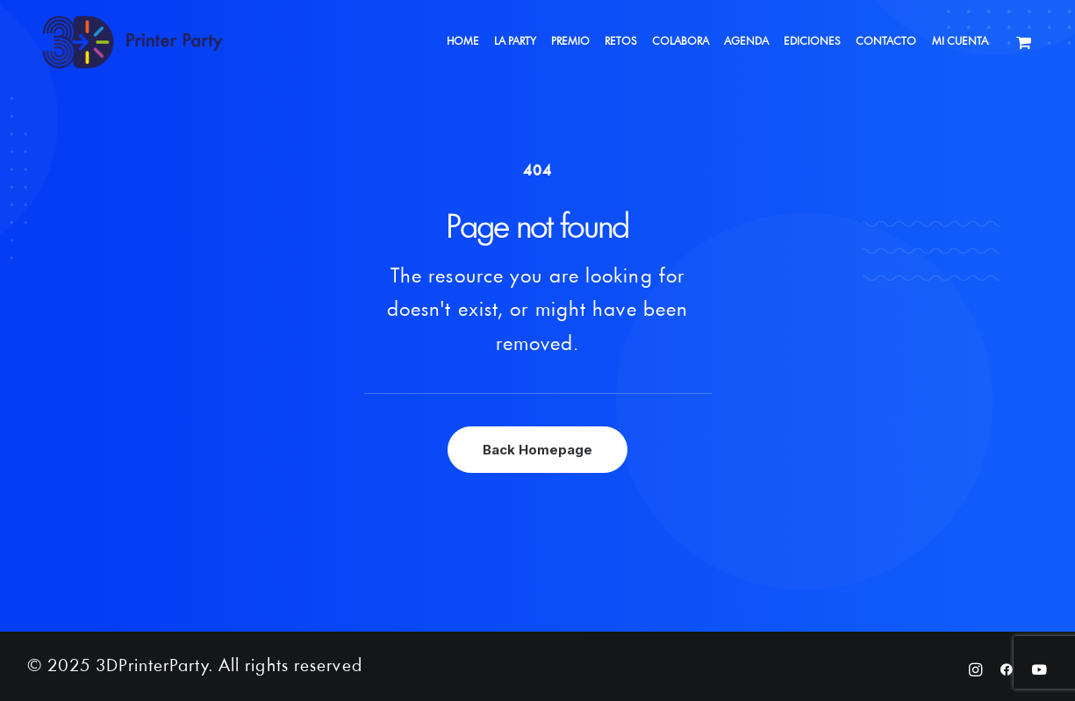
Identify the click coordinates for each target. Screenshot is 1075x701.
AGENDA (746, 41)
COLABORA (680, 41)
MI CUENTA (960, 41)
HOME (463, 41)
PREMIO (570, 41)
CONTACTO (886, 41)
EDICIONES (812, 41)
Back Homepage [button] (537, 449)
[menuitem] (463, 42)
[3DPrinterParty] (133, 42)
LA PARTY (515, 41)
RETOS (621, 41)
